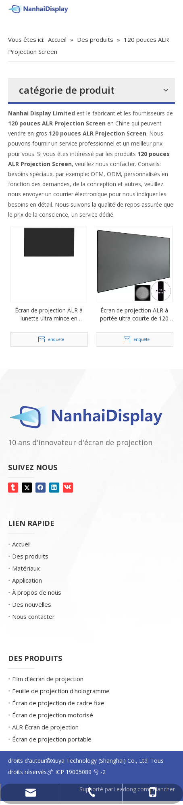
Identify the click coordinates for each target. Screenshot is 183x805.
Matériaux (26, 568)
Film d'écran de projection (47, 679)
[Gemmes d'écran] (7, 24)
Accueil (21, 544)
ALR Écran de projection (45, 727)
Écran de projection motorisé (52, 715)
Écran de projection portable (52, 739)
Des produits (30, 556)
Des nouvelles (31, 604)
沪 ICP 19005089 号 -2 (77, 772)
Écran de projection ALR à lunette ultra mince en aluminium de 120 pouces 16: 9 (49, 314)
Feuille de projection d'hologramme (61, 691)
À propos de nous (36, 592)
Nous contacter (33, 616)
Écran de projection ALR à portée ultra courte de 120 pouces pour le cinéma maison (134, 314)
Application (27, 580)
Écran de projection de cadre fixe (58, 703)
